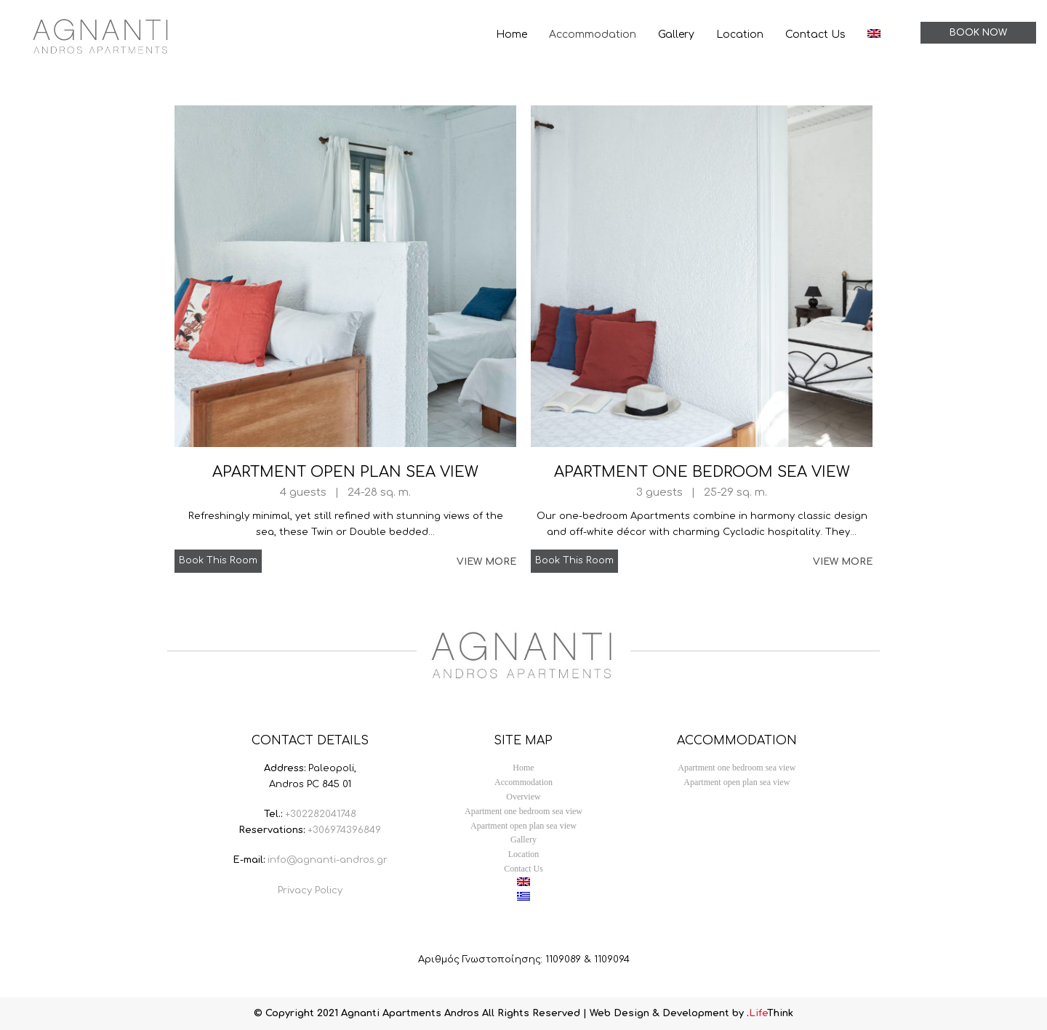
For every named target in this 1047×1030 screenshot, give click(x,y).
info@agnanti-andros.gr (328, 860)
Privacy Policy (310, 890)
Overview (523, 797)
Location (523, 854)
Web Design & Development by (691, 1013)
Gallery (523, 839)
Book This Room (218, 560)
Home (523, 768)
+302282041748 (320, 814)
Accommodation (523, 782)
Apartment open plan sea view (345, 472)
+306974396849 (344, 830)
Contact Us (523, 869)
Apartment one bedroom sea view (702, 472)
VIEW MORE (486, 562)
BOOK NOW (978, 33)
